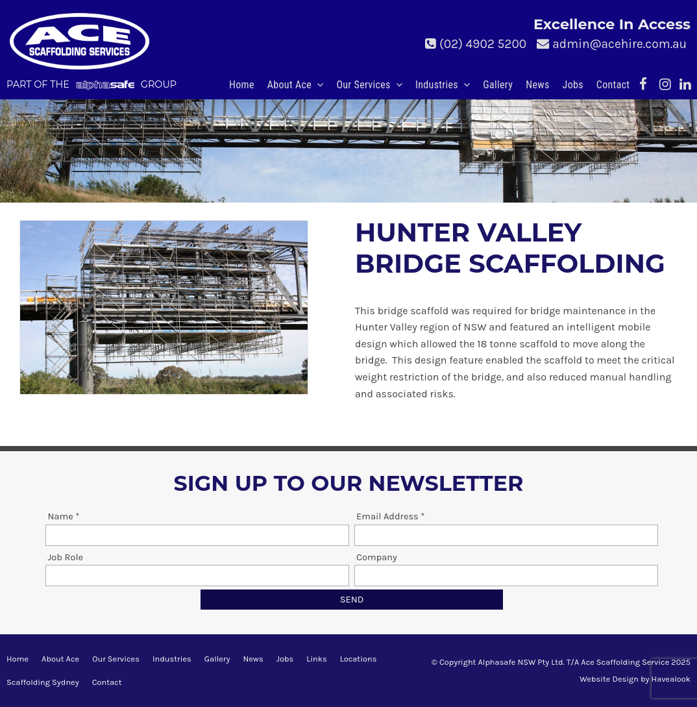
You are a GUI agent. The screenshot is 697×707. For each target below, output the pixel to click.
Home (241, 85)
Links (316, 659)
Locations (358, 659)
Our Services (363, 85)
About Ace (289, 85)
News (537, 85)
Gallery (498, 85)
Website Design (609, 679)
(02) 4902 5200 (482, 43)
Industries (436, 85)
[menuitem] (17, 659)
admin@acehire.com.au (619, 43)
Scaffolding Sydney (42, 682)
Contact (613, 85)
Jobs (573, 85)
